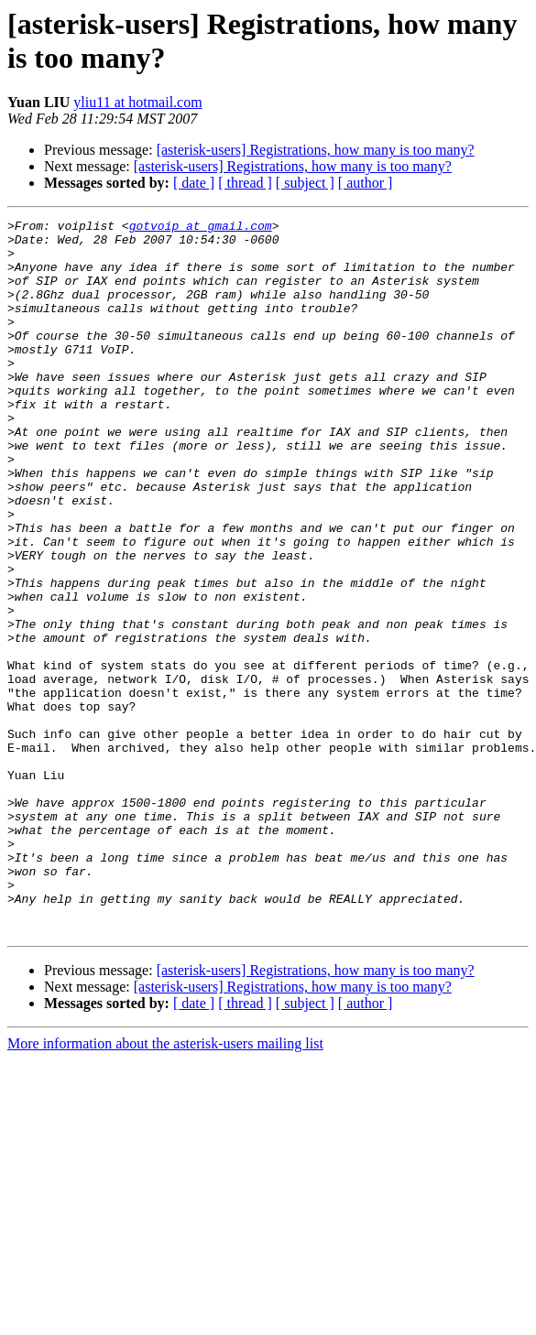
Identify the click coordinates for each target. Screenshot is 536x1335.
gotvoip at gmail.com (200, 228)
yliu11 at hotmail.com (137, 102)
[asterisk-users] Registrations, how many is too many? (316, 149)
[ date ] (193, 182)
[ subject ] (305, 182)
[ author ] (365, 182)
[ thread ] (245, 182)
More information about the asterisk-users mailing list (165, 1186)
